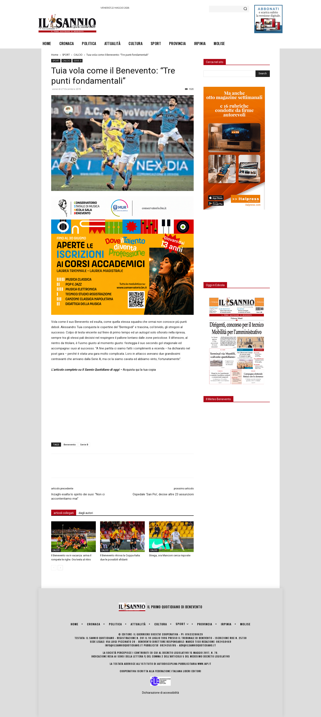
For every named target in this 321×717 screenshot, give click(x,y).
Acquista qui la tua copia (139, 369)
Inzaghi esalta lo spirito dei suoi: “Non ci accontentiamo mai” (78, 496)
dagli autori (86, 513)
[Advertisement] (175, 23)
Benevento (70, 444)
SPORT (66, 54)
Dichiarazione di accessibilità (160, 692)
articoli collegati (64, 513)
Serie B (84, 444)
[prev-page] (53, 567)
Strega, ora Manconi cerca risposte (169, 555)
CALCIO (78, 54)
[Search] (245, 9)
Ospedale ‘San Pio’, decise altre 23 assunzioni (163, 494)
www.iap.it (204, 663)
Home (54, 54)
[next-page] (60, 567)
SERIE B (77, 60)
